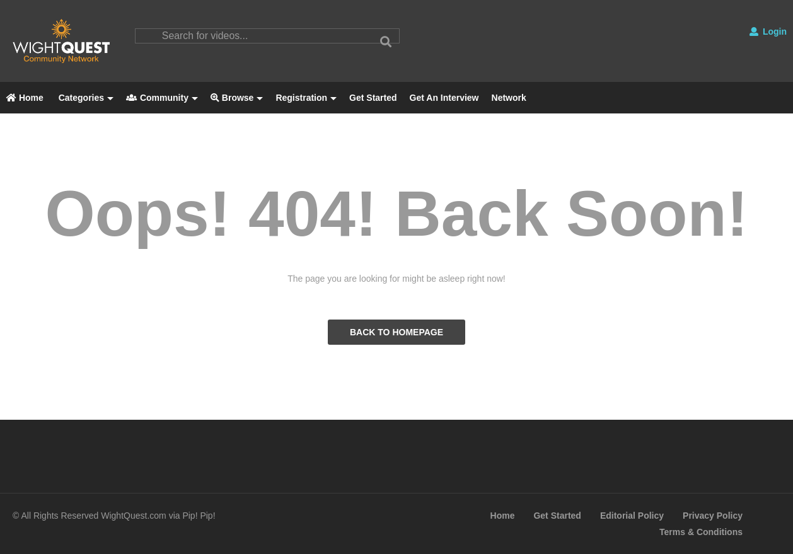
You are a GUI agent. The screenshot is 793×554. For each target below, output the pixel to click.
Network (509, 98)
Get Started (373, 98)
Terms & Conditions (701, 532)
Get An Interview (444, 98)
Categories (84, 98)
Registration (306, 98)
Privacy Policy (713, 516)
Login (768, 31)
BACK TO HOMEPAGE (396, 332)
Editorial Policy (632, 516)
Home (24, 98)
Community (162, 98)
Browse (237, 98)
